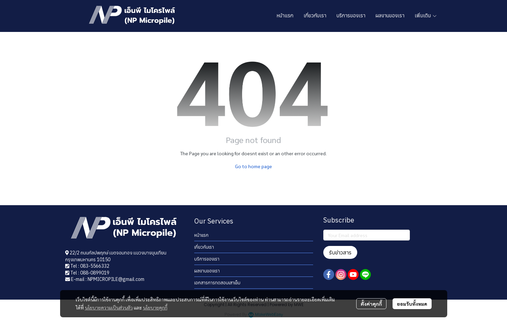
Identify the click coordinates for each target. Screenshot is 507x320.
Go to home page (253, 166)
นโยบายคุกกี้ (155, 307)
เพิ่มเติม (426, 15)
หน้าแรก (201, 235)
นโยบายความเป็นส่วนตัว (109, 307)
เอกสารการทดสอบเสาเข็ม (217, 283)
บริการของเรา (206, 259)
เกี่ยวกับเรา (204, 247)
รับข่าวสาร (340, 252)
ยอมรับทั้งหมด (412, 304)
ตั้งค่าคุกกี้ (371, 304)
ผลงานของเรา (207, 271)
